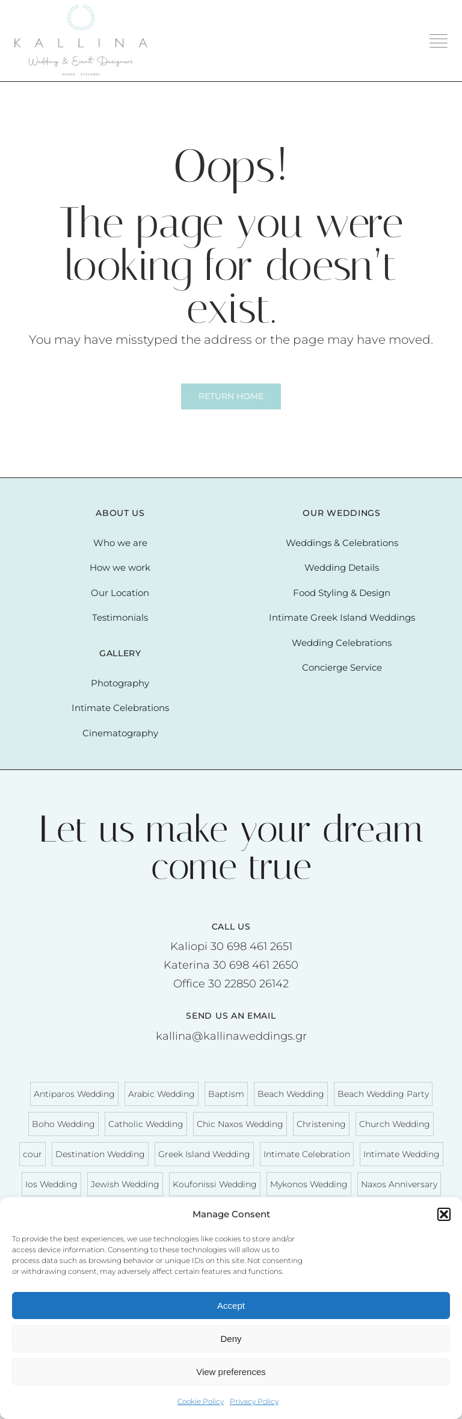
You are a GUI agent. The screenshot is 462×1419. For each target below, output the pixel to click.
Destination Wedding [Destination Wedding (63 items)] (100, 1154)
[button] (444, 1214)
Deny (230, 1339)
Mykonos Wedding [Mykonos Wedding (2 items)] (309, 1184)
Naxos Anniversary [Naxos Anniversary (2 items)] (399, 1184)
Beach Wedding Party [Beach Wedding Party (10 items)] (383, 1093)
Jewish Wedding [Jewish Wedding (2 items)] (125, 1184)
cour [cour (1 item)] (32, 1154)
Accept (231, 1305)
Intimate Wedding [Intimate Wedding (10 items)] (401, 1154)
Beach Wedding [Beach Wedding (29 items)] (290, 1093)
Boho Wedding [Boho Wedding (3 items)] (63, 1124)
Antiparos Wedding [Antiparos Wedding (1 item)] (74, 1093)
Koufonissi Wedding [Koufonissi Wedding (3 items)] (215, 1184)
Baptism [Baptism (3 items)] (226, 1093)
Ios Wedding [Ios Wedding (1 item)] (51, 1184)
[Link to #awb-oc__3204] (439, 41)
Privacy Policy (254, 1401)
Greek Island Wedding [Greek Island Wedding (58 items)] (204, 1154)
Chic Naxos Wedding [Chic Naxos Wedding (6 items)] (240, 1124)
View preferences (231, 1372)
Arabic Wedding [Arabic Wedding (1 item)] (161, 1093)
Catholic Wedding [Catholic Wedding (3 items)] (145, 1124)
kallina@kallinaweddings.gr (231, 1036)
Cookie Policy (200, 1401)
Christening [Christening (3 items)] (321, 1124)
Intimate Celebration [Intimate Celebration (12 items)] (306, 1154)
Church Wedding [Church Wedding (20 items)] (394, 1124)
